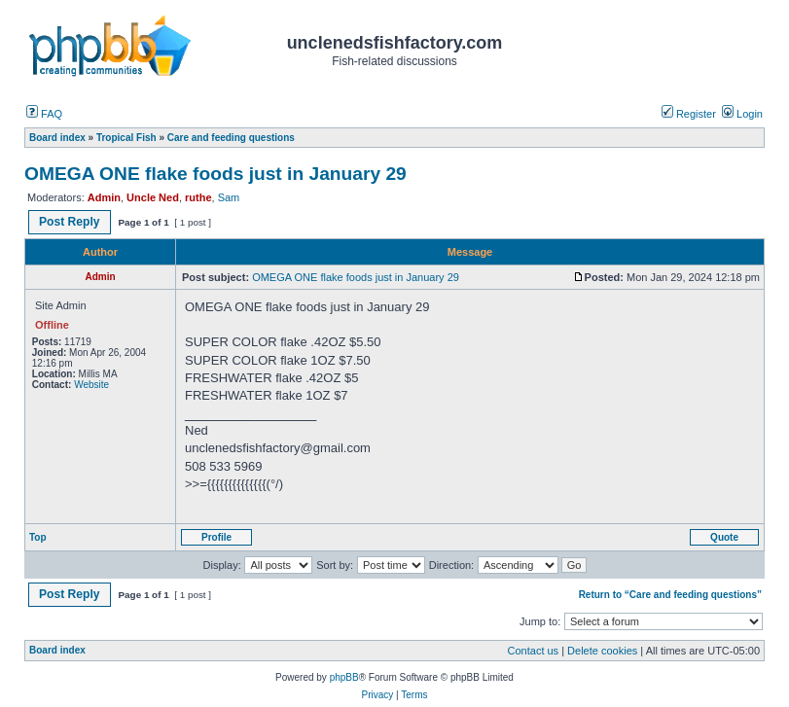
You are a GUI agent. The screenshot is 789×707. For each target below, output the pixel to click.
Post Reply (69, 222)
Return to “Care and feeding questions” (670, 594)
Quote (724, 537)
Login (742, 114)
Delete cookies (602, 650)
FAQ (44, 114)
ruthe (198, 197)
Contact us (533, 650)
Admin (104, 197)
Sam (229, 197)
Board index (57, 650)
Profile (216, 537)
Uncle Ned (152, 197)
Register (689, 114)
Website (91, 384)
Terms (414, 694)
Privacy (377, 694)
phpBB (344, 677)
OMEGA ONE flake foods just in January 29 (215, 173)
